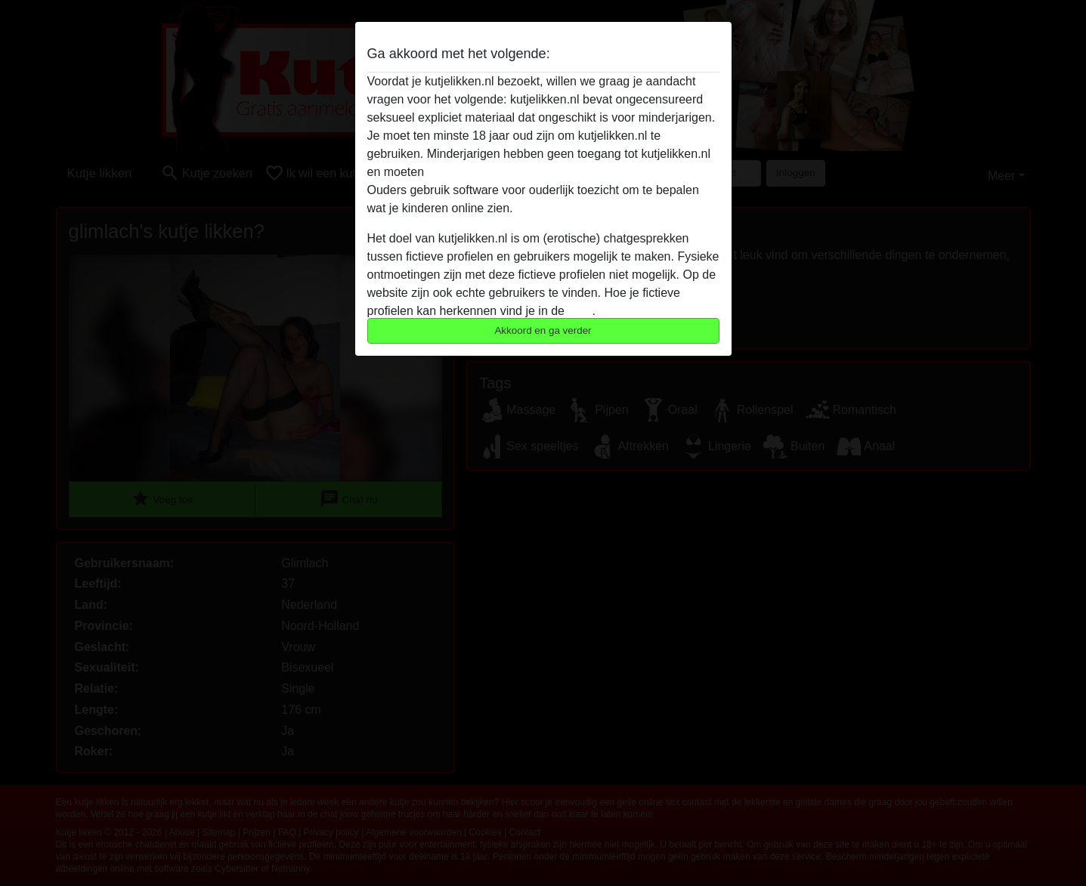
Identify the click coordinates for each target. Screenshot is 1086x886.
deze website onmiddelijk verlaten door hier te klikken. (572, 171)
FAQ (580, 310)
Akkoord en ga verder (542, 330)
